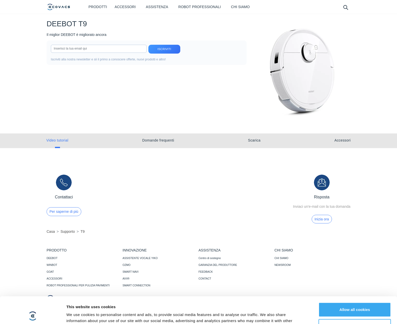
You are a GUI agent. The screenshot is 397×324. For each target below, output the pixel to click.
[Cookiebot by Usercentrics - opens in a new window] (33, 314)
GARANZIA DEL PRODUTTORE (217, 264)
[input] (99, 49)
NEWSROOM (282, 264)
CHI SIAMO (281, 258)
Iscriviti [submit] (164, 49)
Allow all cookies (355, 283)
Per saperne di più (64, 212)
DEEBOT (52, 258)
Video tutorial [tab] (57, 140)
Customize (355, 299)
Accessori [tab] (342, 140)
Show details (78, 314)
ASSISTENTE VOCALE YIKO (140, 258)
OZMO (127, 264)
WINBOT (52, 264)
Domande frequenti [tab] (158, 140)
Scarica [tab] (254, 140)
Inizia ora (321, 219)
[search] (345, 7)
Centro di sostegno (209, 258)
